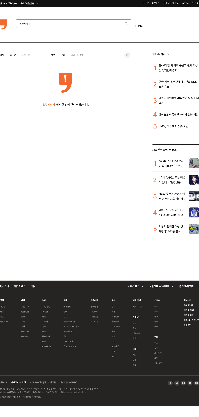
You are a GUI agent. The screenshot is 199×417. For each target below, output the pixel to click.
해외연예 (158, 353)
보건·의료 (25, 331)
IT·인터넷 (46, 336)
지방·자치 (94, 311)
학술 (113, 311)
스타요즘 (158, 363)
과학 (23, 326)
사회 (23, 300)
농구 (156, 321)
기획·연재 (137, 300)
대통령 (3, 306)
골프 (156, 316)
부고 (135, 365)
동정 (135, 360)
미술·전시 (115, 316)
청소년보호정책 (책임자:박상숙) (43, 382)
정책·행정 (94, 306)
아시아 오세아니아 (71, 326)
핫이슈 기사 (158, 54)
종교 (113, 331)
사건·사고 (25, 306)
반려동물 (115, 346)
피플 (135, 348)
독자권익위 (188, 305)
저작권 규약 (189, 315)
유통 (44, 326)
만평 (135, 338)
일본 (65, 316)
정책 (44, 341)
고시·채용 (94, 321)
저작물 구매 (189, 310)
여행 (113, 336)
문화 (113, 300)
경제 (44, 300)
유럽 (65, 336)
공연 (113, 356)
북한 (2, 316)
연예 (156, 337)
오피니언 (136, 317)
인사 (135, 355)
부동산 (45, 311)
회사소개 (187, 300)
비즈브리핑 (46, 346)
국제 (65, 300)
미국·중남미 (68, 331)
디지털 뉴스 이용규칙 (68, 382)
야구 (156, 306)
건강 (113, 341)
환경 (23, 316)
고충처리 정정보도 (191, 320)
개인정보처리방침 (18, 382)
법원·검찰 (25, 311)
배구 (156, 326)
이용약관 (3, 382)
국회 (2, 311)
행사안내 (4, 286)
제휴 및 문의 (19, 286)
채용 (32, 286)
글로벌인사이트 (69, 346)
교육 (23, 321)
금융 (44, 316)
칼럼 (135, 328)
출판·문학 (115, 321)
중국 (65, 311)
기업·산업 (46, 306)
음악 (113, 306)
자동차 (45, 321)
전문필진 (136, 333)
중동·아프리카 (69, 321)
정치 (2, 300)
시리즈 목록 (138, 306)
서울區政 (94, 316)
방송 (156, 343)
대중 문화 (116, 326)
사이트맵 (187, 325)
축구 (156, 311)
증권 (44, 331)
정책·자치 (94, 300)
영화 (113, 351)
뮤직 (156, 358)
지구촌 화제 (68, 341)
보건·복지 (25, 336)
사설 (135, 323)
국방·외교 (4, 321)
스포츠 (157, 300)
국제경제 (67, 306)
